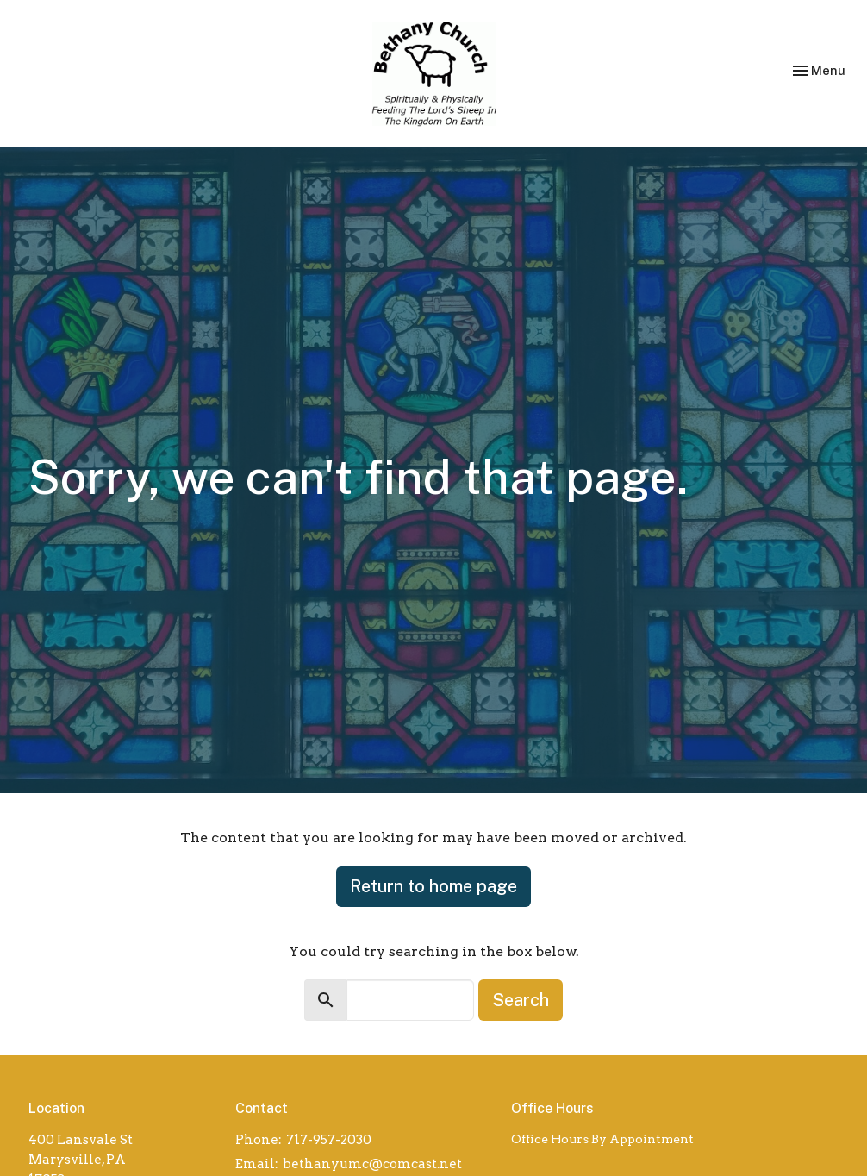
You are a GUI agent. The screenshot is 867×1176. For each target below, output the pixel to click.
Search (520, 1000)
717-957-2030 (328, 1140)
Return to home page (433, 886)
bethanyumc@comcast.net (372, 1164)
